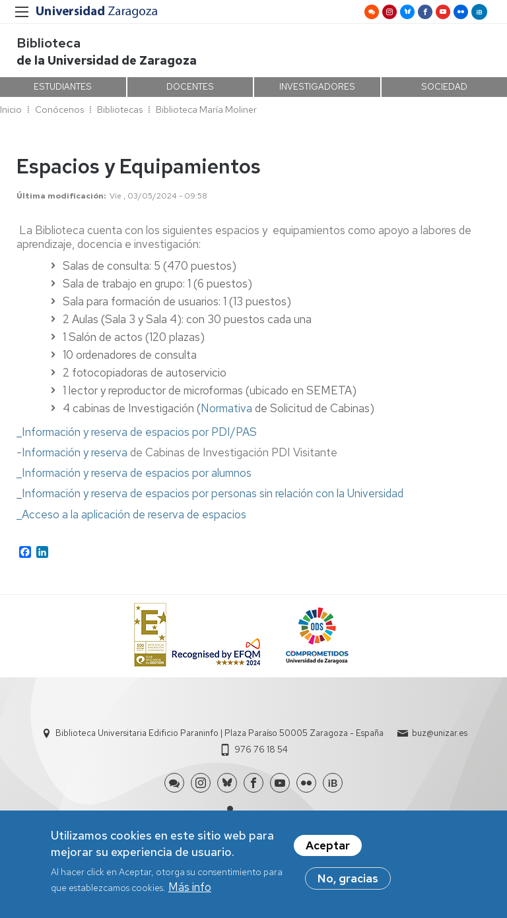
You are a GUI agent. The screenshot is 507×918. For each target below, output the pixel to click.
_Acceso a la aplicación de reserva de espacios (131, 514)
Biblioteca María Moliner (206, 109)
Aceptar (328, 848)
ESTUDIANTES (63, 86)
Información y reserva (74, 452)
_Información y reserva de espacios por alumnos (134, 473)
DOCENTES (190, 86)
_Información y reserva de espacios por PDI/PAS (137, 432)
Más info (189, 889)
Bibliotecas (120, 109)
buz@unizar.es (439, 733)
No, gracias (348, 881)
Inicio (11, 109)
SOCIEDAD (444, 86)
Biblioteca (49, 42)
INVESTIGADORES (317, 86)
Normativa (226, 408)
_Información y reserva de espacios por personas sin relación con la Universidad (210, 493)
